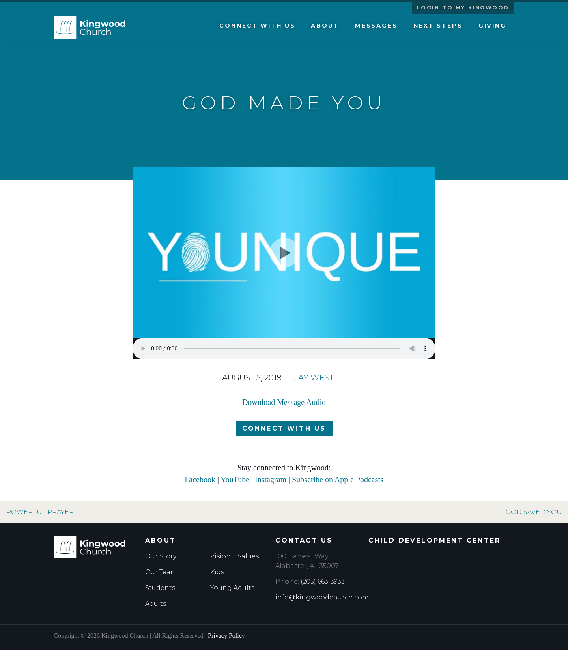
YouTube (234, 479)
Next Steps (438, 28)
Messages (376, 28)
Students (160, 588)
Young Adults (232, 588)
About (325, 28)
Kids (217, 572)
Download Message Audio (284, 402)
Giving (492, 28)
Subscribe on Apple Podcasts (337, 479)
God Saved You (534, 512)
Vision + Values (234, 556)
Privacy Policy (226, 635)
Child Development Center (434, 540)
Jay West (314, 377)
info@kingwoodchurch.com (322, 597)
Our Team (161, 572)
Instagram (270, 479)
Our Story (160, 556)
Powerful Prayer (40, 512)
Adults (155, 603)
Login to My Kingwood (463, 8)
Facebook (200, 479)
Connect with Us (257, 28)
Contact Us (304, 540)
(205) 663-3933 (323, 581)
